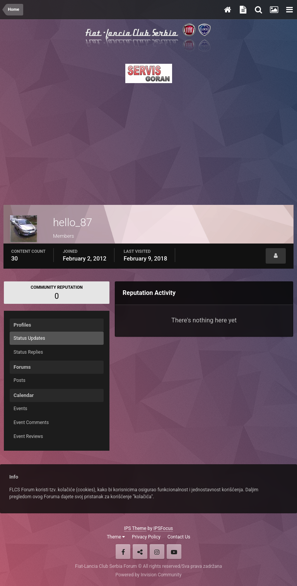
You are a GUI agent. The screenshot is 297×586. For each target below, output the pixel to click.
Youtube (174, 551)
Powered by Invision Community (149, 574)
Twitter (140, 551)
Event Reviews (28, 436)
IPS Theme (135, 528)
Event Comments (31, 422)
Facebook (123, 551)
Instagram (157, 551)
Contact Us (178, 537)
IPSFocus (163, 528)
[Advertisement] (148, 142)
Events (20, 408)
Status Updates (29, 338)
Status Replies (28, 352)
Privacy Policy (146, 537)
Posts (20, 380)
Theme (116, 537)
